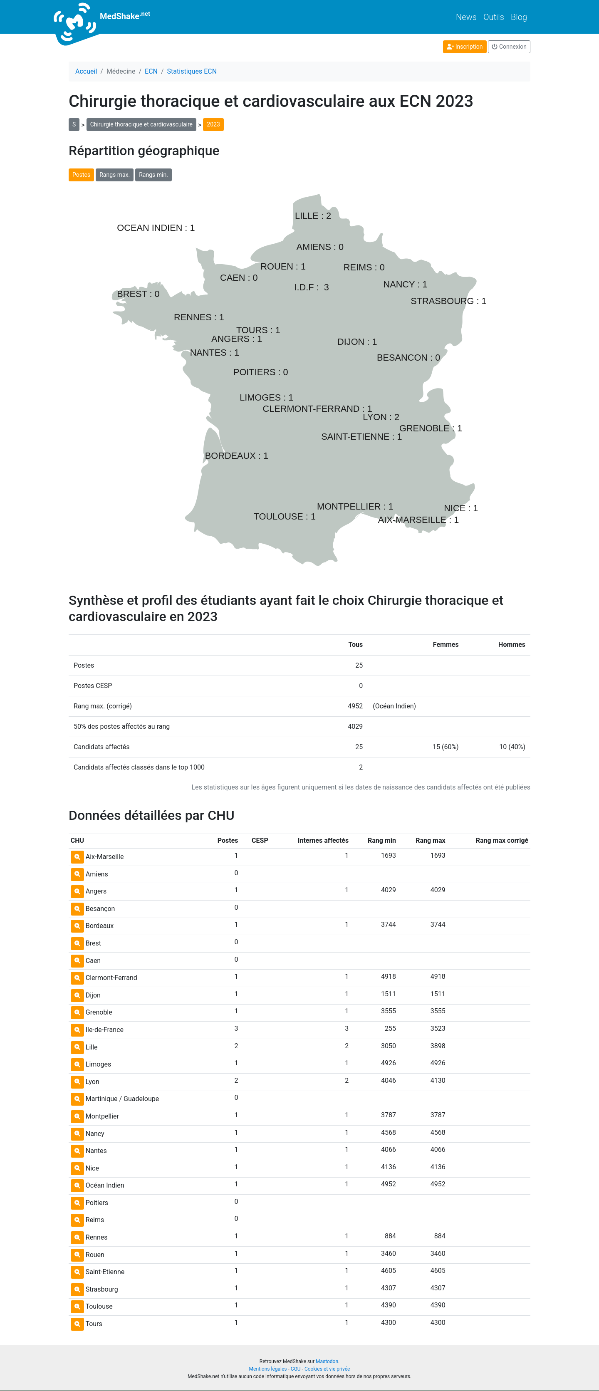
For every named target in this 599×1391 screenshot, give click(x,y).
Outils (493, 17)
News (466, 17)
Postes (81, 174)
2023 (213, 124)
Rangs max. (114, 174)
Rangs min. (153, 174)
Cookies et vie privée (327, 1369)
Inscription (465, 46)
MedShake (109, 16)
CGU (296, 1369)
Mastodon (327, 1361)
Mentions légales (268, 1369)
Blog (519, 17)
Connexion (509, 46)
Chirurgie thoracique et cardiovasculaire (141, 124)
